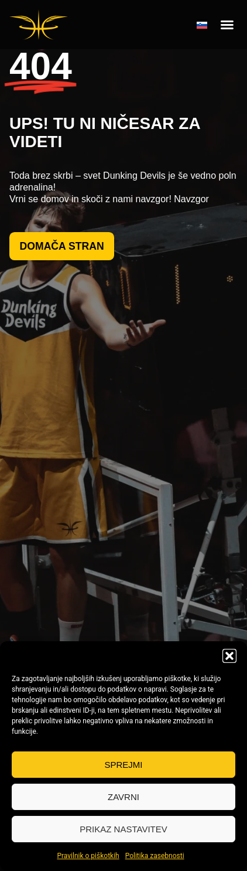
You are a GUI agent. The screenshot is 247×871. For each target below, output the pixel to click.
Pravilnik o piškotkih (88, 856)
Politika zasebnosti (154, 856)
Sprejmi (123, 765)
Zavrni (123, 797)
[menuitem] (202, 24)
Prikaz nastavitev (123, 829)
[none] (202, 24)
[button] (229, 656)
